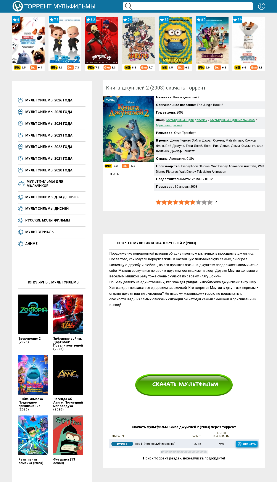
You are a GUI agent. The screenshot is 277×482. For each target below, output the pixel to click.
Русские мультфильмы (47, 220)
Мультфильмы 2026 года (48, 100)
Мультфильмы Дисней (47, 209)
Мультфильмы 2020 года (48, 170)
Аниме (31, 244)
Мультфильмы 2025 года (48, 112)
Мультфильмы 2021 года (48, 158)
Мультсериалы (40, 232)
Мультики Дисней (169, 125)
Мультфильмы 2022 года (48, 147)
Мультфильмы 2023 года (48, 135)
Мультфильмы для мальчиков (45, 183)
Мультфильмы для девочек (52, 197)
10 (210, 202)
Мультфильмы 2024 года (48, 124)
